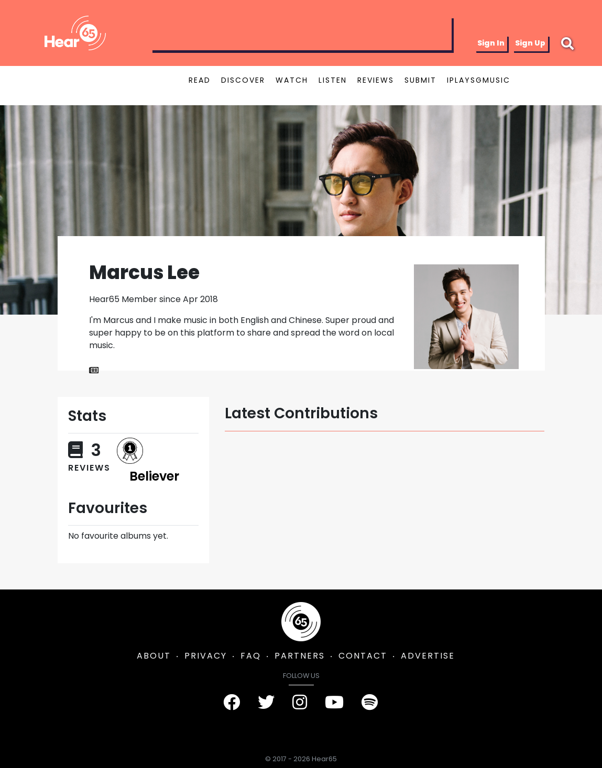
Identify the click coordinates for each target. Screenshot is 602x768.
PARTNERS (300, 656)
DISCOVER (243, 80)
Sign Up (530, 43)
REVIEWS (375, 80)
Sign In (491, 43)
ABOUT (154, 656)
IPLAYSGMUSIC (478, 80)
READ (200, 80)
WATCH (292, 80)
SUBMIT (420, 80)
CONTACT (362, 656)
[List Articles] (93, 370)
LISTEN (333, 80)
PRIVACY (205, 656)
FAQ (250, 656)
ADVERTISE (428, 656)
